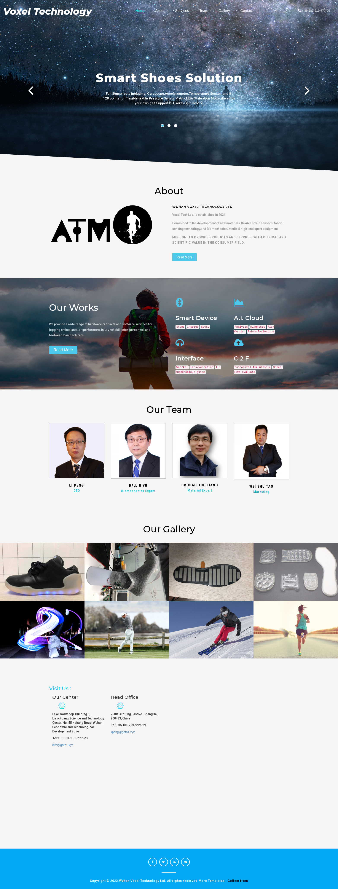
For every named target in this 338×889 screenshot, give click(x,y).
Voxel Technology (48, 11)
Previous (29, 95)
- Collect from (236, 881)
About (162, 11)
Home (143, 11)
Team (206, 11)
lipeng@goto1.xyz (123, 732)
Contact (249, 11)
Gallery (227, 11)
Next (309, 95)
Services (184, 11)
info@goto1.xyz (62, 745)
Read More (184, 257)
